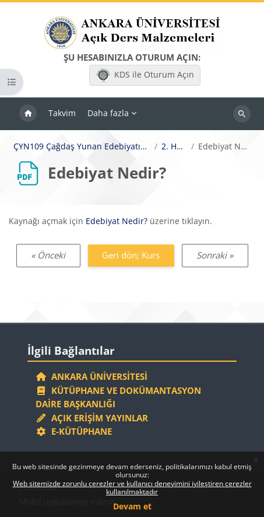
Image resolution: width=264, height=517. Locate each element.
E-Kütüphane (74, 431)
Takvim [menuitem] (62, 112)
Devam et (132, 506)
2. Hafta (174, 146)
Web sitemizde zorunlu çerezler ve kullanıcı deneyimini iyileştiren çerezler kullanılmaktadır (132, 487)
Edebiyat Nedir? (116, 220)
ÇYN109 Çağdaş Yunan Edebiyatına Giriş (81, 146)
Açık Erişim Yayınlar (93, 418)
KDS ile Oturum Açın (145, 75)
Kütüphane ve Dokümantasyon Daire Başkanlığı (118, 397)
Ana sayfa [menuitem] (28, 113)
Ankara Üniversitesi (91, 376)
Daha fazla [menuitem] (108, 112)
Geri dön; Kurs (131, 255)
